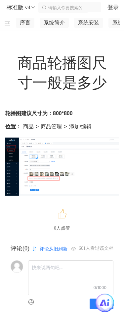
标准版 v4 (21, 7)
